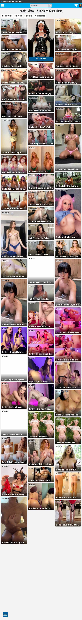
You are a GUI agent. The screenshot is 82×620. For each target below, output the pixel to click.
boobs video (18, 16)
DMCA (5, 614)
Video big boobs (40, 16)
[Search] (50, 6)
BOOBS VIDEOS (28, 16)
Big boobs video (7, 16)
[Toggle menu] (2, 6)
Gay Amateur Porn (17, 1)
